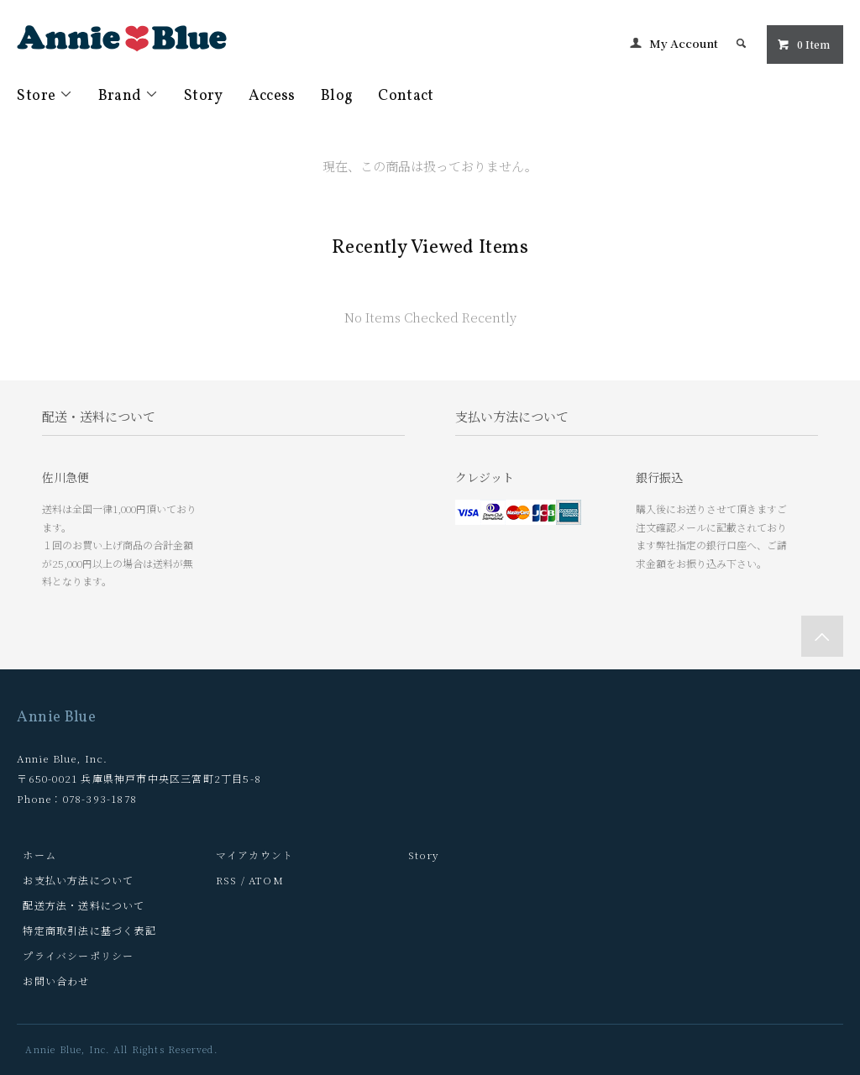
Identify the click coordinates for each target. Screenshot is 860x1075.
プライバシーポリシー (78, 955)
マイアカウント (254, 854)
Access (272, 96)
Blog (337, 96)
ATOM (266, 880)
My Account (683, 42)
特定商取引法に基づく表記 (89, 930)
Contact (406, 96)
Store (44, 96)
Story (203, 96)
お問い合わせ (56, 980)
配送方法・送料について (83, 905)
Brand (128, 96)
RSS (227, 880)
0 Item (803, 44)
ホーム (39, 854)
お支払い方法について (78, 880)
